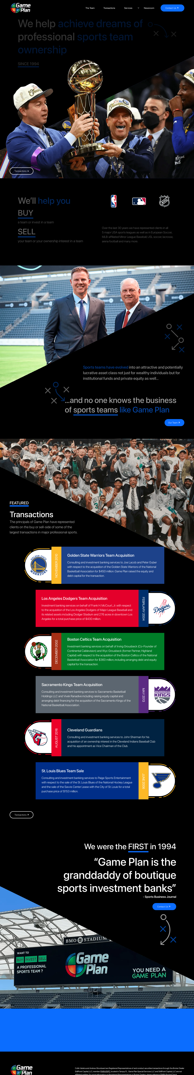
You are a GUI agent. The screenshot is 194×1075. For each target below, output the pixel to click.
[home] (20, 8)
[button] (129, 8)
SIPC (108, 1071)
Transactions (109, 8)
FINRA (103, 1071)
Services (128, 8)
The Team (90, 8)
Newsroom (149, 8)
